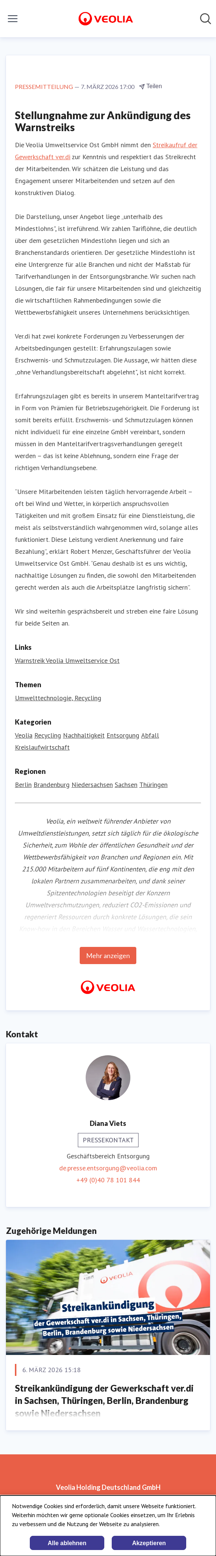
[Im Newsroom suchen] (206, 19)
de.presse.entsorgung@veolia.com (108, 1168)
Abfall (150, 735)
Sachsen (126, 784)
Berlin (23, 784)
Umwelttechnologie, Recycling (58, 698)
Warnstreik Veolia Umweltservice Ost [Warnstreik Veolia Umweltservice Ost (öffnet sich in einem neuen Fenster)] (67, 660)
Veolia (23, 735)
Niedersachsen (92, 784)
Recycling (47, 735)
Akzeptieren (149, 1543)
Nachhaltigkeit (84, 735)
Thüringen (153, 784)
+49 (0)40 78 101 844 (108, 1180)
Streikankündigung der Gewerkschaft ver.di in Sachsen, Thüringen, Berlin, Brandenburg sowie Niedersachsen (104, 1400)
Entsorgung (123, 735)
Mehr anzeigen (108, 955)
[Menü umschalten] (12, 18)
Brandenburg (52, 784)
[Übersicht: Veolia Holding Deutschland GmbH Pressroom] (105, 18)
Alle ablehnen (67, 1543)
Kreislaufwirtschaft (42, 747)
